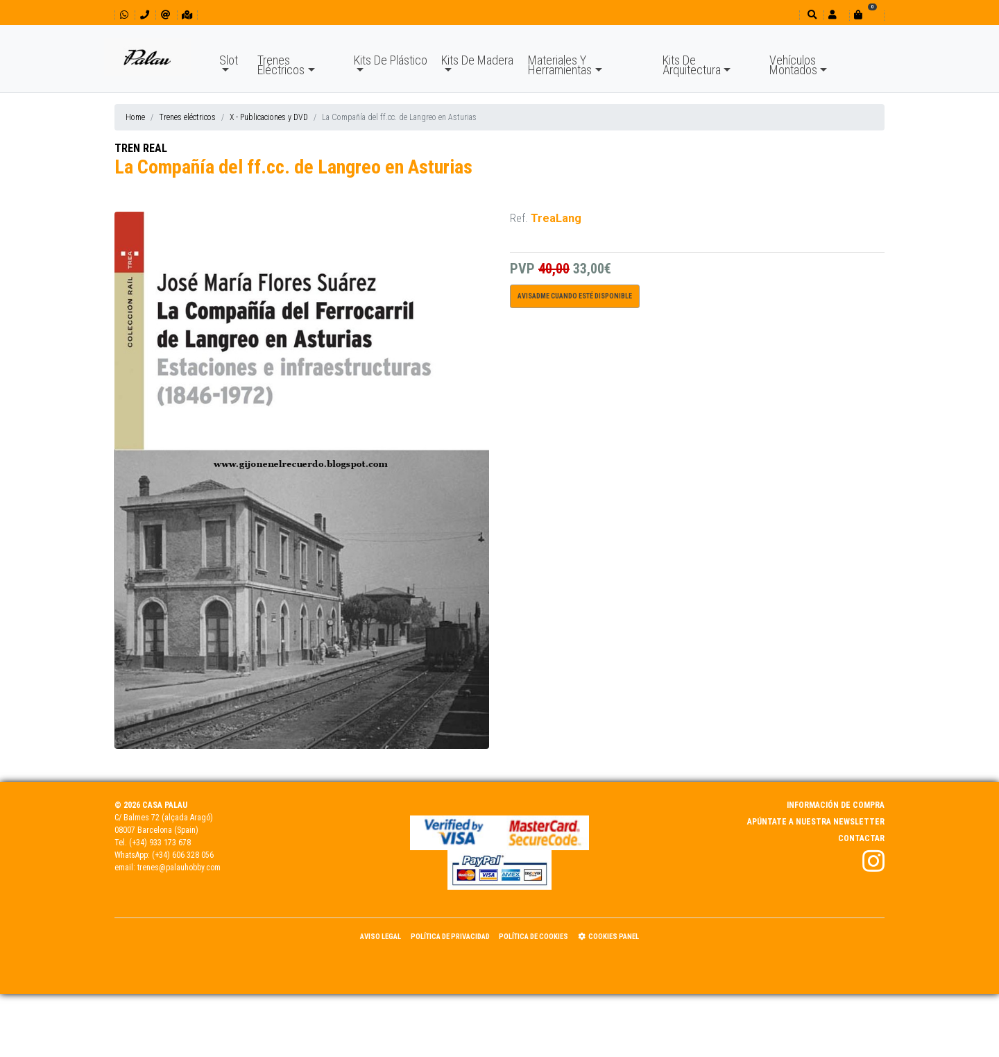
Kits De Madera (477, 60)
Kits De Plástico (390, 60)
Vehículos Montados (793, 65)
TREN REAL (140, 148)
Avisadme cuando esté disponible (575, 296)
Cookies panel (608, 936)
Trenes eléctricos (187, 117)
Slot (228, 60)
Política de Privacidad (450, 936)
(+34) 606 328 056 (183, 855)
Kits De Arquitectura (692, 65)
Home (135, 117)
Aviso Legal (380, 936)
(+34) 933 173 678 (160, 842)
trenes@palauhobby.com (179, 867)
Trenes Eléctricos (281, 65)
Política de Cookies (533, 936)
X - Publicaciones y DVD (269, 117)
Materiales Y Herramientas (560, 65)
